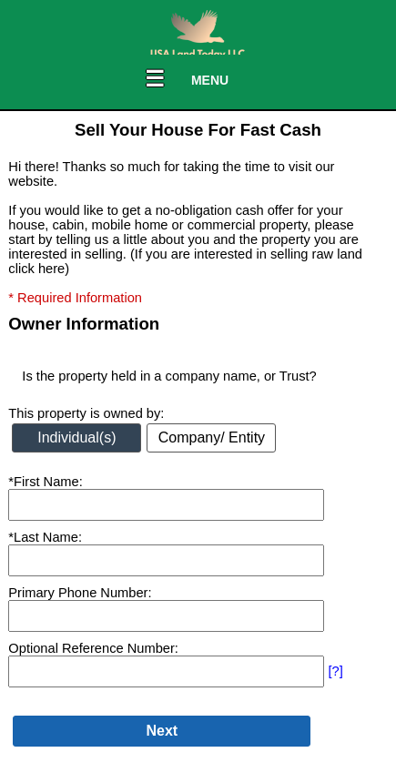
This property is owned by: (86, 413)
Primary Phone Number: (79, 592)
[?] (335, 671)
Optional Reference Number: (93, 648)
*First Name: (45, 481)
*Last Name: (45, 537)
